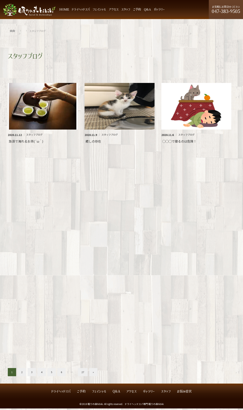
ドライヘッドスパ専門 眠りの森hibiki (144, 405)
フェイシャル (99, 11)
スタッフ (125, 11)
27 (82, 373)
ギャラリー (159, 11)
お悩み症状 (184, 393)
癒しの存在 (93, 142)
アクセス (114, 11)
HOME (64, 11)
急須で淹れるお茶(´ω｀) (26, 142)
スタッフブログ (34, 136)
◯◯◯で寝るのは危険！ (179, 142)
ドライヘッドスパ (81, 11)
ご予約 (137, 11)
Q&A (147, 11)
